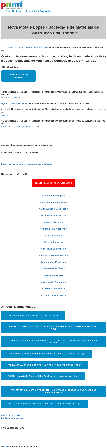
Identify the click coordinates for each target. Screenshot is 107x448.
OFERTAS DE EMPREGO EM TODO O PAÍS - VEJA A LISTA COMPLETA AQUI (44, 404)
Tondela (4, 115)
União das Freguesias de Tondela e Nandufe (21, 126)
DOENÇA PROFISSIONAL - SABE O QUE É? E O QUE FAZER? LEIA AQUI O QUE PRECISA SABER (53, 341)
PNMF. (6, 446)
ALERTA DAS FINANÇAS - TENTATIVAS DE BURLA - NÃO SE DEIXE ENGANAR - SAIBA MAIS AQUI (53, 327)
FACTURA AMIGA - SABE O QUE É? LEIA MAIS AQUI (33, 315)
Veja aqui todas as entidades (14, 103)
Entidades (19, 47)
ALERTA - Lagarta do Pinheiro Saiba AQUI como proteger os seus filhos (43, 376)
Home (9, 47)
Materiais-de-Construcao (36, 47)
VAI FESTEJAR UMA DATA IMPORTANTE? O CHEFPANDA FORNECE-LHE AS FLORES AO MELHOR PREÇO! (53, 391)
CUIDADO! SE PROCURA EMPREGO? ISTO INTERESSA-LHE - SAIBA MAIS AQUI (46, 354)
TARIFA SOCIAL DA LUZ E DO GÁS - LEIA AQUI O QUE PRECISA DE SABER (44, 365)
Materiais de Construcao (12, 97)
